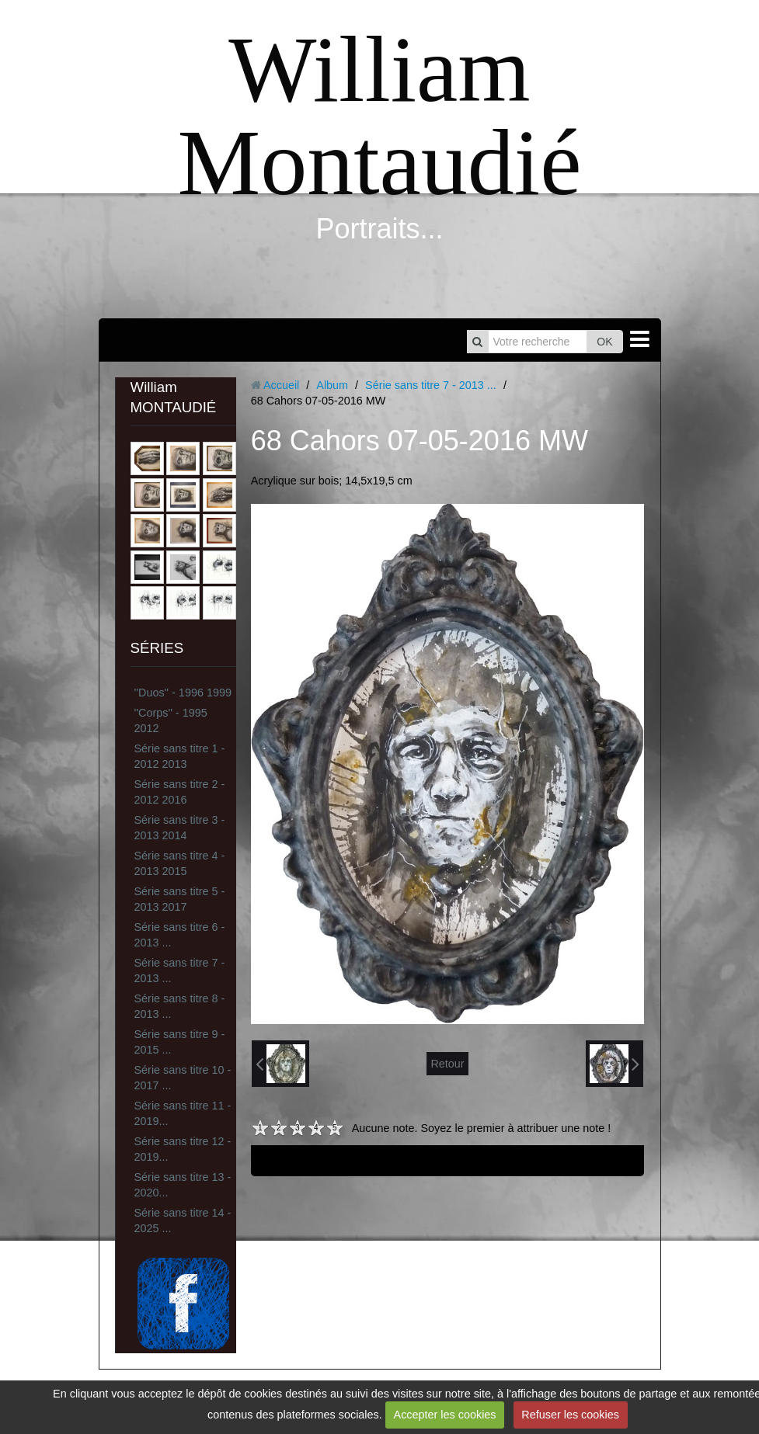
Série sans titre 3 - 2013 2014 (179, 828)
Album (332, 385)
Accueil (281, 385)
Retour (447, 1063)
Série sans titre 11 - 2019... (183, 1113)
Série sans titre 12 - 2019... (183, 1149)
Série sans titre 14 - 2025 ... (183, 1220)
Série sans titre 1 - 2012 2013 (179, 756)
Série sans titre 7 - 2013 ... (179, 970)
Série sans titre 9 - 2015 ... (179, 1042)
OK (604, 341)
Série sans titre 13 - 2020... (183, 1185)
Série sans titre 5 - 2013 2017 (179, 899)
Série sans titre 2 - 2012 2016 (179, 792)
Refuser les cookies (570, 1414)
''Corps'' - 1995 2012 (170, 720)
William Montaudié (380, 116)
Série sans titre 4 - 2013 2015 (179, 863)
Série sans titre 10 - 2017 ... (183, 1078)
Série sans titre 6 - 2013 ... (179, 935)
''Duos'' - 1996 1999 (183, 692)
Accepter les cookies (445, 1414)
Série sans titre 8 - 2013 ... (179, 1006)
